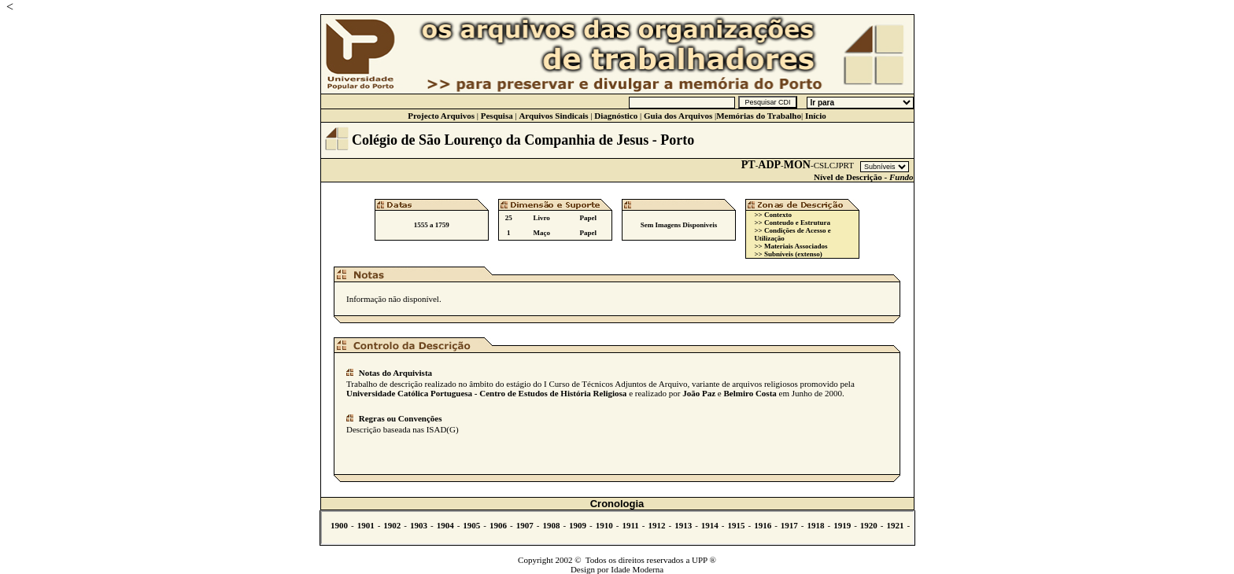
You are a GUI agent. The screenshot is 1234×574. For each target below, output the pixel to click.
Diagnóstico (615, 115)
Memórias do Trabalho (758, 115)
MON (797, 165)
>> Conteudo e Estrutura (792, 222)
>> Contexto (773, 215)
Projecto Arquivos (441, 115)
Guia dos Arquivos (678, 115)
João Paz (698, 393)
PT (748, 165)
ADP (769, 165)
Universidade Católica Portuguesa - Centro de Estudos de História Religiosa (486, 393)
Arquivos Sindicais (553, 115)
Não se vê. (617, 527)
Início (815, 115)
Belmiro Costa (749, 393)
